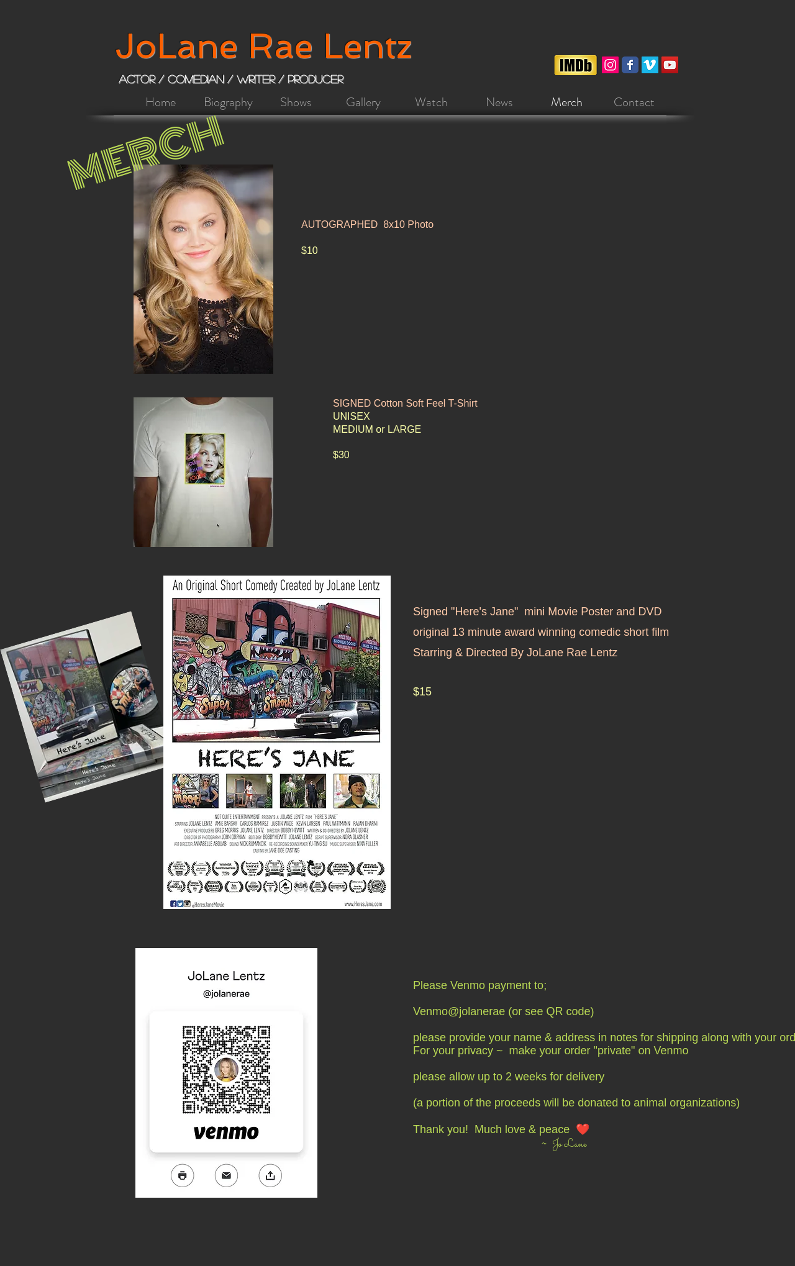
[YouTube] (669, 65)
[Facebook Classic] (630, 65)
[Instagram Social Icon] (610, 65)
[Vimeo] (650, 65)
